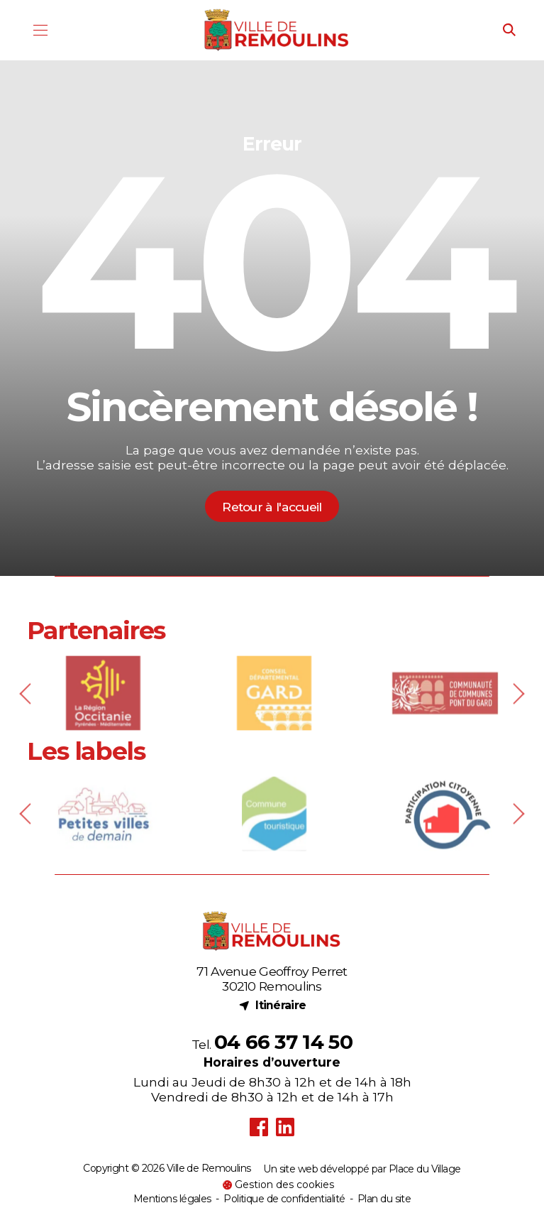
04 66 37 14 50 (283, 1042)
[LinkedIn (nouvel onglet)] (285, 1127)
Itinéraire (272, 1005)
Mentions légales (172, 1198)
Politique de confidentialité (284, 1198)
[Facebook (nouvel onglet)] (259, 1127)
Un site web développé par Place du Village (361, 1170)
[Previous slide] (27, 714)
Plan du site (384, 1198)
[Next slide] (517, 714)
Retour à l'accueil (271, 506)
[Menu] (40, 30)
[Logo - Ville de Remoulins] (277, 30)
